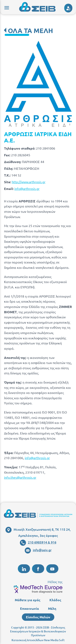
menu (6, 7)
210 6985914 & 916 (38, 542)
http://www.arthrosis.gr (28, 182)
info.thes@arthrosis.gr (20, 477)
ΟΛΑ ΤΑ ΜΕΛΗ (30, 30)
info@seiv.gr (38, 550)
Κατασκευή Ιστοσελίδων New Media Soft (38, 640)
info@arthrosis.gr (27, 188)
